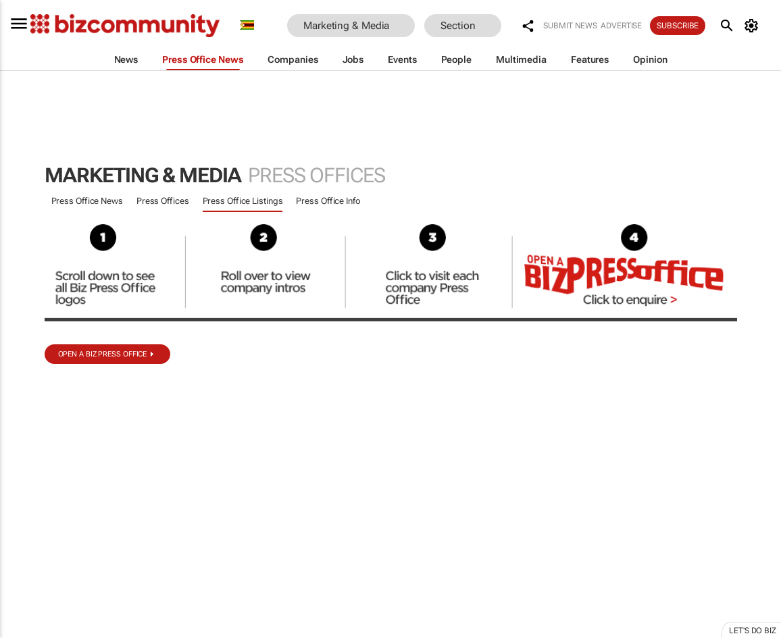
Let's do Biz (752, 630)
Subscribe (678, 25)
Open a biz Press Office (102, 354)
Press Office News (87, 201)
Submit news (570, 26)
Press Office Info (328, 201)
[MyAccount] (753, 26)
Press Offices (162, 201)
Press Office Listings (243, 201)
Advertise (621, 26)
